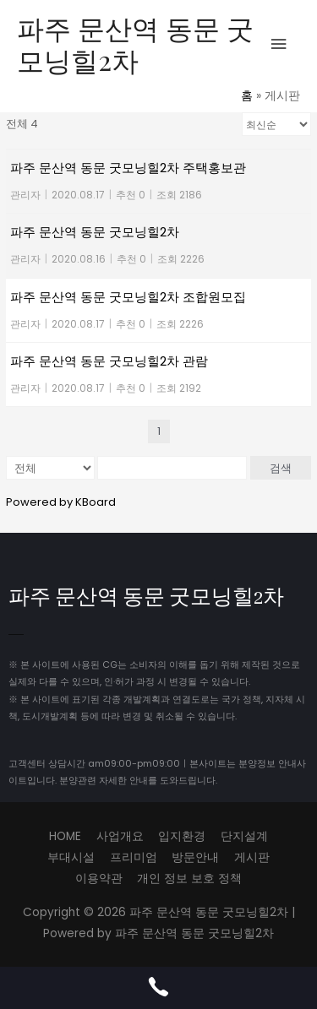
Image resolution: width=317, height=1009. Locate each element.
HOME (65, 836)
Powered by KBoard (61, 502)
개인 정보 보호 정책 (189, 879)
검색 (281, 468)
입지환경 (181, 836)
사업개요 (120, 836)
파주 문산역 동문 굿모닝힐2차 (135, 43)
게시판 (252, 857)
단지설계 (244, 836)
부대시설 (71, 857)
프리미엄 (133, 857)
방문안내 (195, 857)
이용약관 (99, 879)
